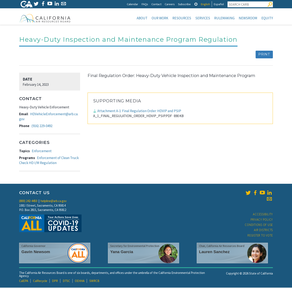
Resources (181, 18)
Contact (156, 4)
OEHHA (79, 281)
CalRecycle (40, 281)
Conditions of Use (259, 225)
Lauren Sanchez (214, 252)
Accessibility (263, 215)
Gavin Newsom (35, 252)
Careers (170, 4)
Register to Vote (260, 236)
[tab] (196, 4)
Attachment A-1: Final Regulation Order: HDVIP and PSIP (139, 111)
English (205, 4)
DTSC (66, 281)
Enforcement (42, 151)
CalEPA (23, 281)
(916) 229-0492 (41, 126)
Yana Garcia (121, 252)
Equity (267, 18)
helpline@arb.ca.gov (54, 201)
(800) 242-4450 (28, 201)
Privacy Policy (262, 220)
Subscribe (184, 4)
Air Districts (263, 230)
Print (264, 55)
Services (202, 18)
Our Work (160, 18)
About (142, 18)
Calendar (132, 4)
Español (219, 4)
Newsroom (248, 18)
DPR (55, 281)
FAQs (144, 4)
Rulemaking (224, 18)
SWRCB (94, 281)
